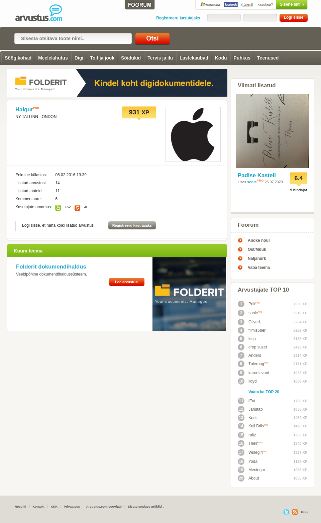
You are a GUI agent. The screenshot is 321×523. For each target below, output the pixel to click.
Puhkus (242, 58)
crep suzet (252, 347)
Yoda (247, 461)
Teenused (268, 58)
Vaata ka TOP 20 (263, 392)
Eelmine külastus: (31, 175)
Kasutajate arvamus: (33, 207)
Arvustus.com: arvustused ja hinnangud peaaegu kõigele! (43, 13)
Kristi (247, 417)
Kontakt (38, 506)
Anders (249, 355)
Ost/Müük (257, 249)
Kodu (221, 58)
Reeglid (20, 506)
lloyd (247, 381)
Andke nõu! (259, 240)
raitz (247, 435)
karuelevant (253, 373)
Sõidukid (131, 58)
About (248, 478)
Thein (250, 443)
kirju (247, 338)
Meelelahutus (53, 58)
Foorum (248, 225)
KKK (54, 506)
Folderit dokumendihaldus (51, 267)
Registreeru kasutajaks (178, 18)
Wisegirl (252, 452)
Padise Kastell (257, 175)
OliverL (249, 322)
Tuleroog (253, 363)
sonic (251, 182)
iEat (246, 401)
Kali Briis (253, 426)
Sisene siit (278, 4)
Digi (79, 58)
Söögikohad (18, 58)
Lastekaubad (194, 58)
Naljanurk (257, 258)
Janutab (250, 409)
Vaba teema (259, 267)
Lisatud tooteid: (28, 191)
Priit (249, 304)
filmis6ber (251, 330)
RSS (304, 512)
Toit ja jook (102, 58)
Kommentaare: (28, 199)
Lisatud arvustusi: (30, 183)
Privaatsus (72, 506)
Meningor (251, 469)
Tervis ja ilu (160, 58)
